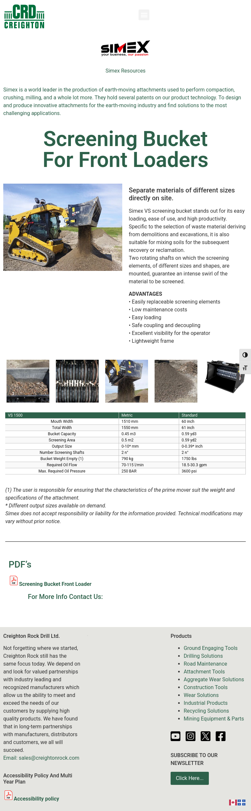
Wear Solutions (201, 695)
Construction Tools (205, 687)
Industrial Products (206, 703)
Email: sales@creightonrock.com (41, 758)
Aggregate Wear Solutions (214, 679)
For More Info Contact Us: (65, 597)
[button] (144, 14)
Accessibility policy (31, 799)
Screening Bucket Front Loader (55, 584)
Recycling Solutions (206, 711)
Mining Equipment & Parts (214, 719)
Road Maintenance (205, 664)
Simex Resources (126, 71)
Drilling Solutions (203, 656)
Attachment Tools (204, 672)
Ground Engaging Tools (211, 648)
